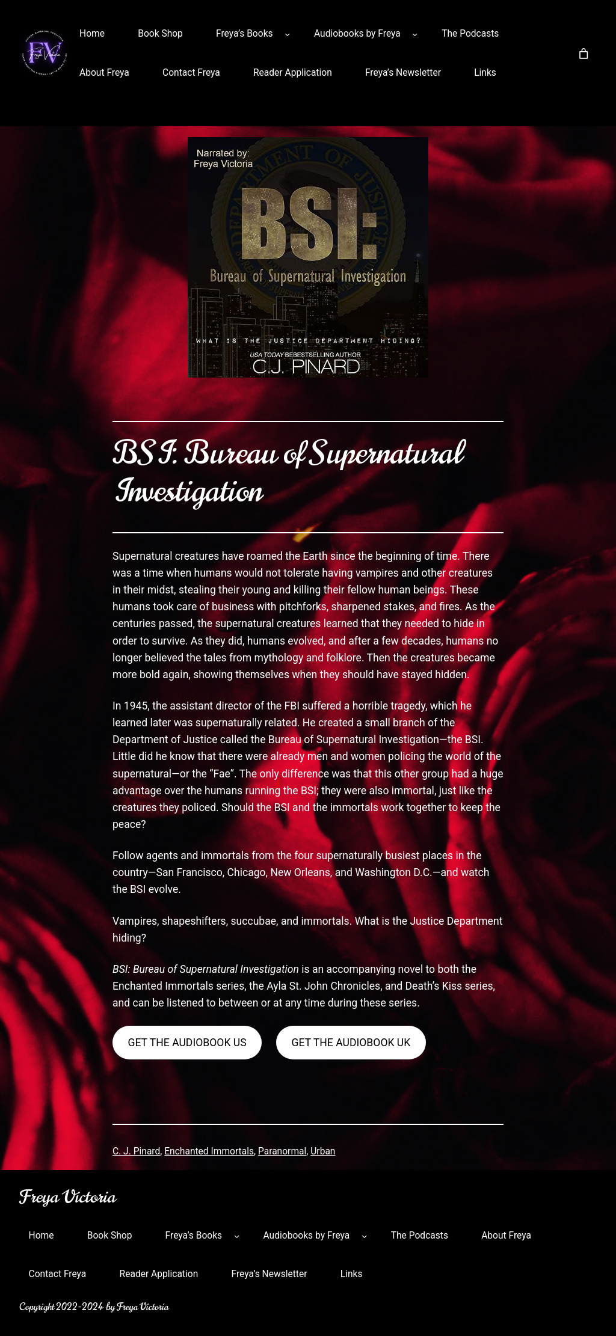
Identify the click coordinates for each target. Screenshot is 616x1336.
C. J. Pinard (136, 1151)
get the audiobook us (187, 1043)
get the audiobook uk (351, 1043)
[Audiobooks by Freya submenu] (414, 34)
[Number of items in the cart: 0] (583, 53)
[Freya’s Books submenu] (287, 34)
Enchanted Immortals (209, 1151)
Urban (322, 1151)
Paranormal (282, 1151)
